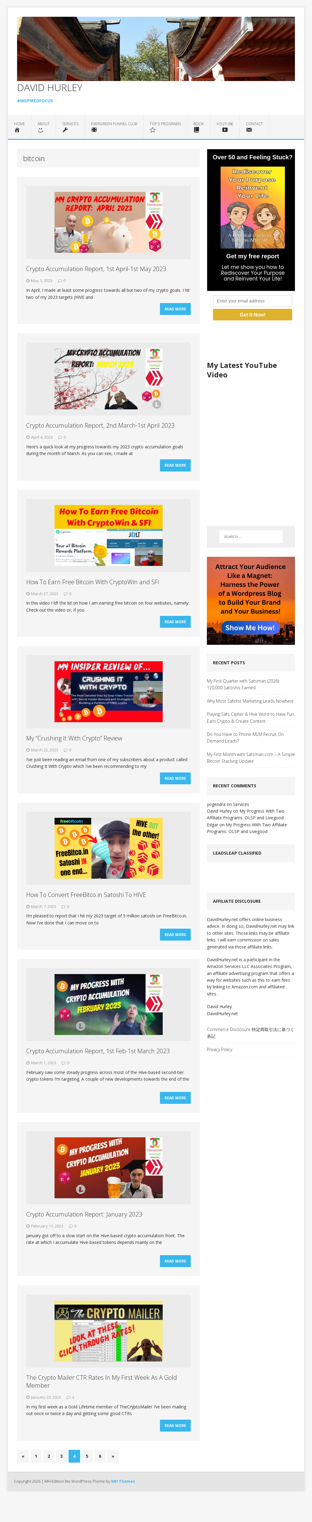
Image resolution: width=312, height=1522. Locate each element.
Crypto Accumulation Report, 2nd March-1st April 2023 (100, 428)
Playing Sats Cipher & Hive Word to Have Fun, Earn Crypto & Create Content (251, 717)
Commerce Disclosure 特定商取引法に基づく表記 (250, 1032)
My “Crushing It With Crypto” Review (74, 747)
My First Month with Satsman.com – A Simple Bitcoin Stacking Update (251, 757)
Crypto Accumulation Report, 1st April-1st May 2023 (96, 269)
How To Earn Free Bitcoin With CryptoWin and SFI (92, 588)
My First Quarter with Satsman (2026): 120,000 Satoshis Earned (243, 684)
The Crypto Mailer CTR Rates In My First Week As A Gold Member (101, 1402)
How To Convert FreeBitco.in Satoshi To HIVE (86, 906)
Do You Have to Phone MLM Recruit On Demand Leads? (245, 737)
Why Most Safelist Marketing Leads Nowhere (250, 701)
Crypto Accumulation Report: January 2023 (84, 1232)
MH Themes (123, 1505)
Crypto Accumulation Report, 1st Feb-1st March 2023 (98, 1066)
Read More (175, 312)
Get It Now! (252, 314)
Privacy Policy (219, 1049)
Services (241, 804)
